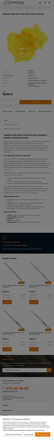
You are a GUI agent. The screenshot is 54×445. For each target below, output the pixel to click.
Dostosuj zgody (28, 434)
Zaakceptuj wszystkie (42, 434)
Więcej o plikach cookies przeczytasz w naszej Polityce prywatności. (23, 430)
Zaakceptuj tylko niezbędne (13, 434)
